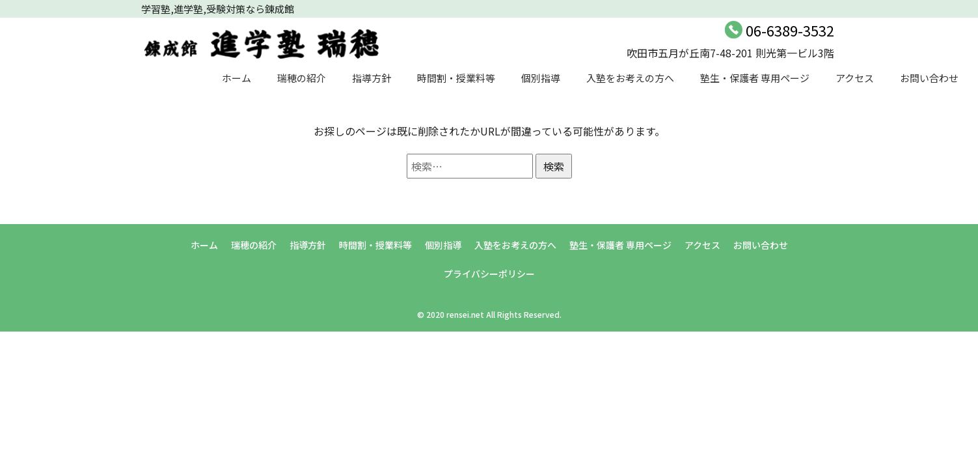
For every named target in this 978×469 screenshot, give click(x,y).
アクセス (854, 78)
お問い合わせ (929, 78)
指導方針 (371, 78)
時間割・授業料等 (456, 78)
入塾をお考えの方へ (630, 78)
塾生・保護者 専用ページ (754, 78)
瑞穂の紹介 (301, 78)
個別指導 (540, 78)
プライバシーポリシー (489, 273)
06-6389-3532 (790, 30)
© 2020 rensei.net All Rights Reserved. (489, 314)
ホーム (236, 78)
